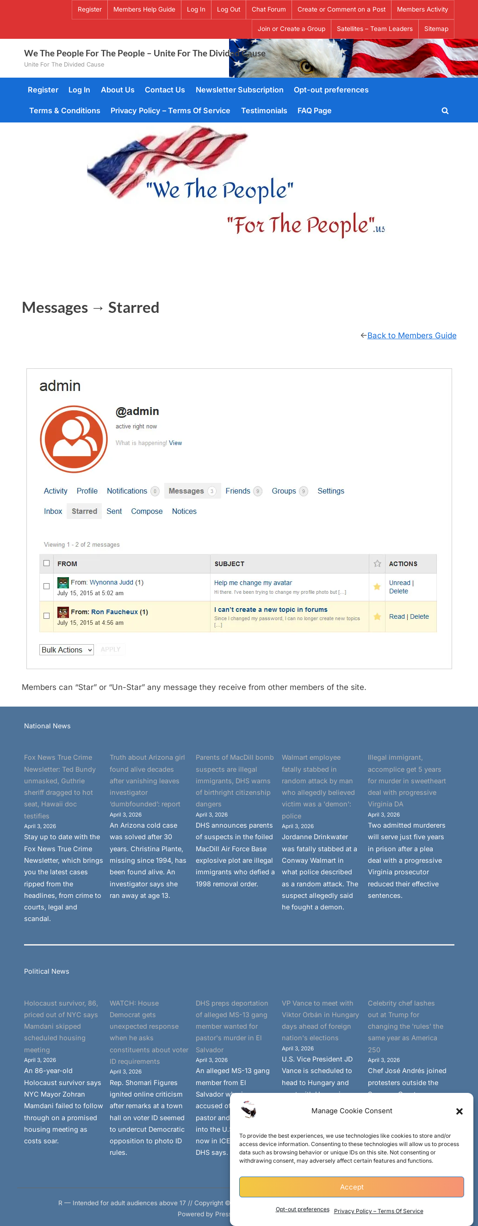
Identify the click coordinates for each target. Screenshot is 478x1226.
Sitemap (436, 28)
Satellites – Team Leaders (375, 28)
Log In (196, 9)
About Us (118, 89)
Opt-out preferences (302, 1211)
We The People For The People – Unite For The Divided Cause (145, 53)
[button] (459, 1112)
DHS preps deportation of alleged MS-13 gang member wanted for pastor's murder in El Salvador (232, 1026)
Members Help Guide (144, 9)
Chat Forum (269, 9)
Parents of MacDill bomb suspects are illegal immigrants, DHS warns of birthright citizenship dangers (235, 780)
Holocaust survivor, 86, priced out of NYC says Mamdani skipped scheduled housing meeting (61, 1026)
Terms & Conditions (64, 110)
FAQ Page (315, 110)
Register (90, 9)
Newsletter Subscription (240, 89)
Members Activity (422, 9)
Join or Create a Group (291, 28)
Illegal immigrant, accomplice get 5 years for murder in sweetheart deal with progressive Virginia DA (407, 780)
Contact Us (165, 89)
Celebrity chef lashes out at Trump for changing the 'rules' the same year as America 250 (405, 1026)
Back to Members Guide (412, 335)
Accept (352, 1188)
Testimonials (264, 110)
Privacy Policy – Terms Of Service (378, 1212)
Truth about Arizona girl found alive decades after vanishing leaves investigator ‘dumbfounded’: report (147, 780)
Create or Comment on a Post (341, 9)
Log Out (228, 9)
